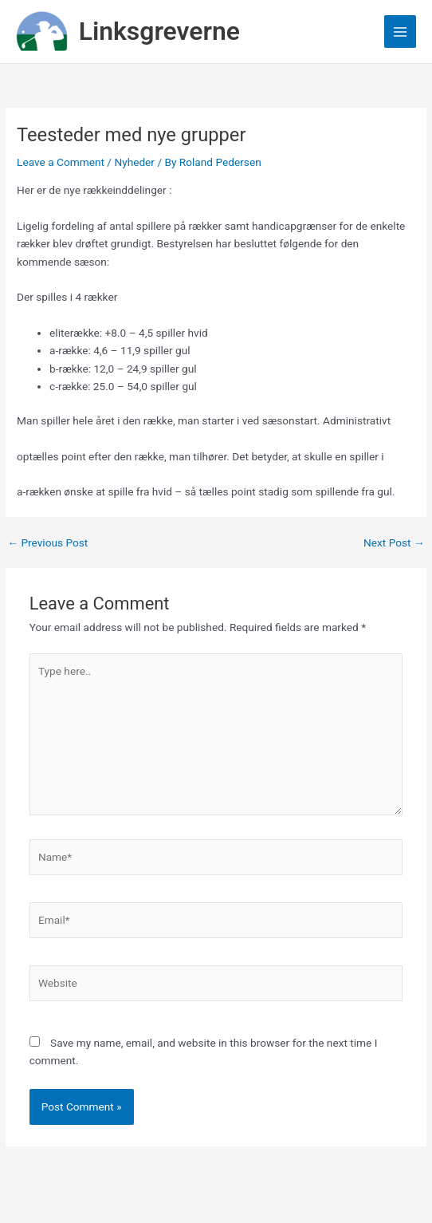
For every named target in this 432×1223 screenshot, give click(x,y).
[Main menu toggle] (400, 31)
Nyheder (134, 162)
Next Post (394, 543)
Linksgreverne (159, 31)
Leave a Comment (60, 162)
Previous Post (47, 543)
